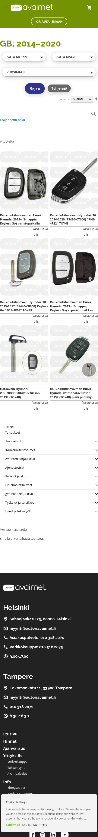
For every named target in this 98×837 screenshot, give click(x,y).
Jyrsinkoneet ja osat (19, 494)
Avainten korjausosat (20, 459)
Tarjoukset (12, 432)
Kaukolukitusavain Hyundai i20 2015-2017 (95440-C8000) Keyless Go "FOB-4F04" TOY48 (24, 306)
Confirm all (13, 825)
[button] (36, 234)
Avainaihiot (13, 441)
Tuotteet (8, 427)
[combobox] (24, 56)
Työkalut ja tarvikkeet (20, 502)
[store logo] (32, 7)
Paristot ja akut (16, 476)
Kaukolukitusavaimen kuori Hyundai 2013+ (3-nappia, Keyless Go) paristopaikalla (20, 219)
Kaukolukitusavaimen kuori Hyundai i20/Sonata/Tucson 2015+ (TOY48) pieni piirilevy (71, 393)
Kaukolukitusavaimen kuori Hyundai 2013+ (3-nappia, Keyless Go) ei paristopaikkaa (71, 306)
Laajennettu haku (12, 120)
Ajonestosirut (14, 467)
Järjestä (64, 99)
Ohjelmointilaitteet (18, 485)
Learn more (40, 824)
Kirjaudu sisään (49, 21)
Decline (26, 824)
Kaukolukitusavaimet (20, 450)
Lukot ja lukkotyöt (17, 511)
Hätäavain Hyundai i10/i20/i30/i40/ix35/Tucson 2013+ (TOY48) (20, 393)
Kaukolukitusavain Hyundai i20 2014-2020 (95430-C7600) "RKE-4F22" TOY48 (73, 219)
